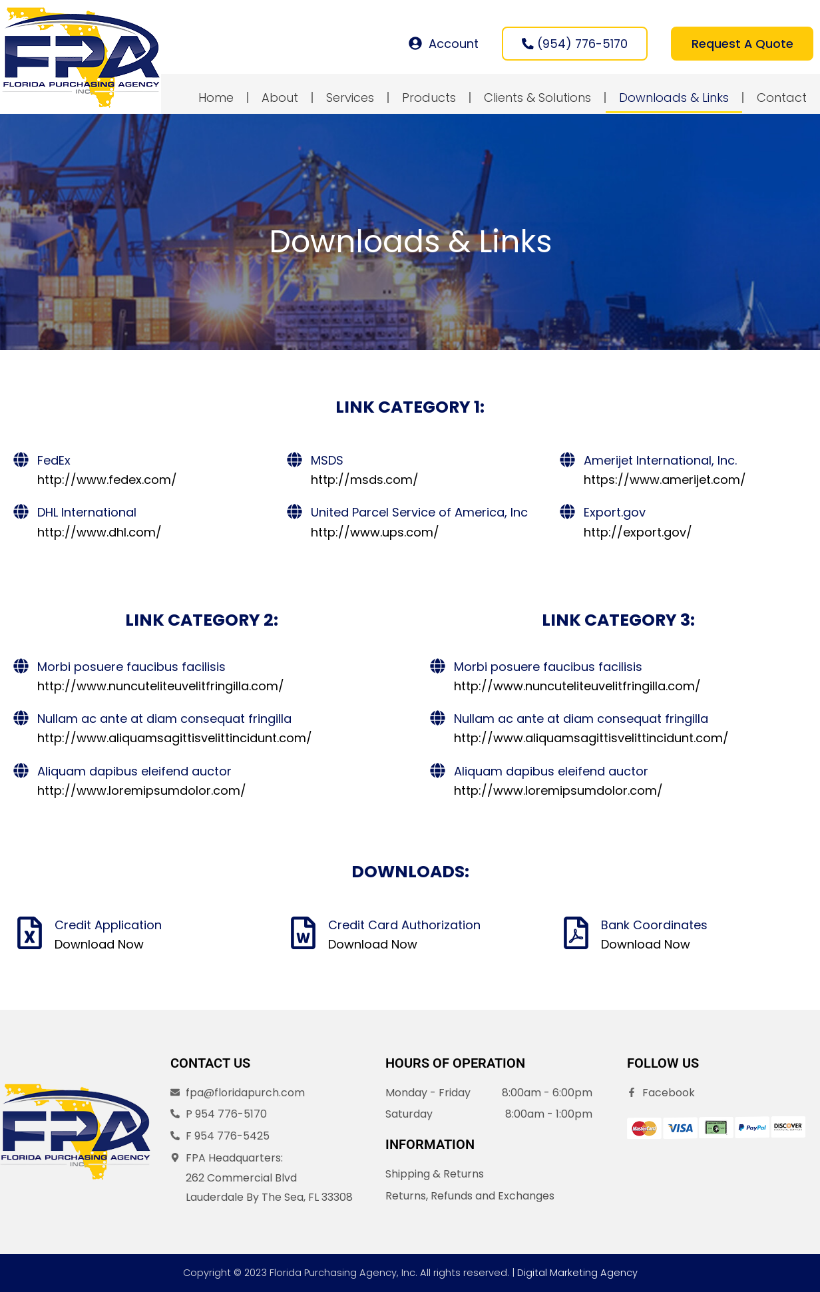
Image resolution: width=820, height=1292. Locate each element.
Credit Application (108, 925)
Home (216, 98)
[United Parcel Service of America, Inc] (294, 513)
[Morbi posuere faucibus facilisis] (21, 666)
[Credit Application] (29, 933)
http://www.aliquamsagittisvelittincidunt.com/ (174, 738)
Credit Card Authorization (404, 925)
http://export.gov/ (638, 533)
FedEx (54, 461)
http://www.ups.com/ (375, 533)
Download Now (99, 945)
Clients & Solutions (537, 98)
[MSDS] (294, 460)
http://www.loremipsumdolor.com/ (141, 791)
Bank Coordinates (654, 925)
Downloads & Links (674, 98)
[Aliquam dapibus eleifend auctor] (21, 771)
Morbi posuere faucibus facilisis (131, 667)
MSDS (327, 461)
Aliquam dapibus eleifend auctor (134, 771)
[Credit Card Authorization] (303, 933)
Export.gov (615, 513)
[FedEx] (21, 460)
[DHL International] (21, 513)
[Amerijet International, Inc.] (567, 460)
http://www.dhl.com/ (99, 533)
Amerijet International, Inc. (660, 461)
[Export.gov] (567, 513)
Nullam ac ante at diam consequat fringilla (164, 719)
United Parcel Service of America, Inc (419, 513)
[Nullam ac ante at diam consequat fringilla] (21, 718)
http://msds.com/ (365, 480)
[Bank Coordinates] (576, 933)
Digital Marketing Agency (577, 1272)
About (280, 98)
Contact (782, 98)
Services (350, 98)
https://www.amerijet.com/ (665, 480)
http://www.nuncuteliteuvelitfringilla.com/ (160, 686)
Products (429, 98)
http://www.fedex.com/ (107, 480)
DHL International (86, 513)
